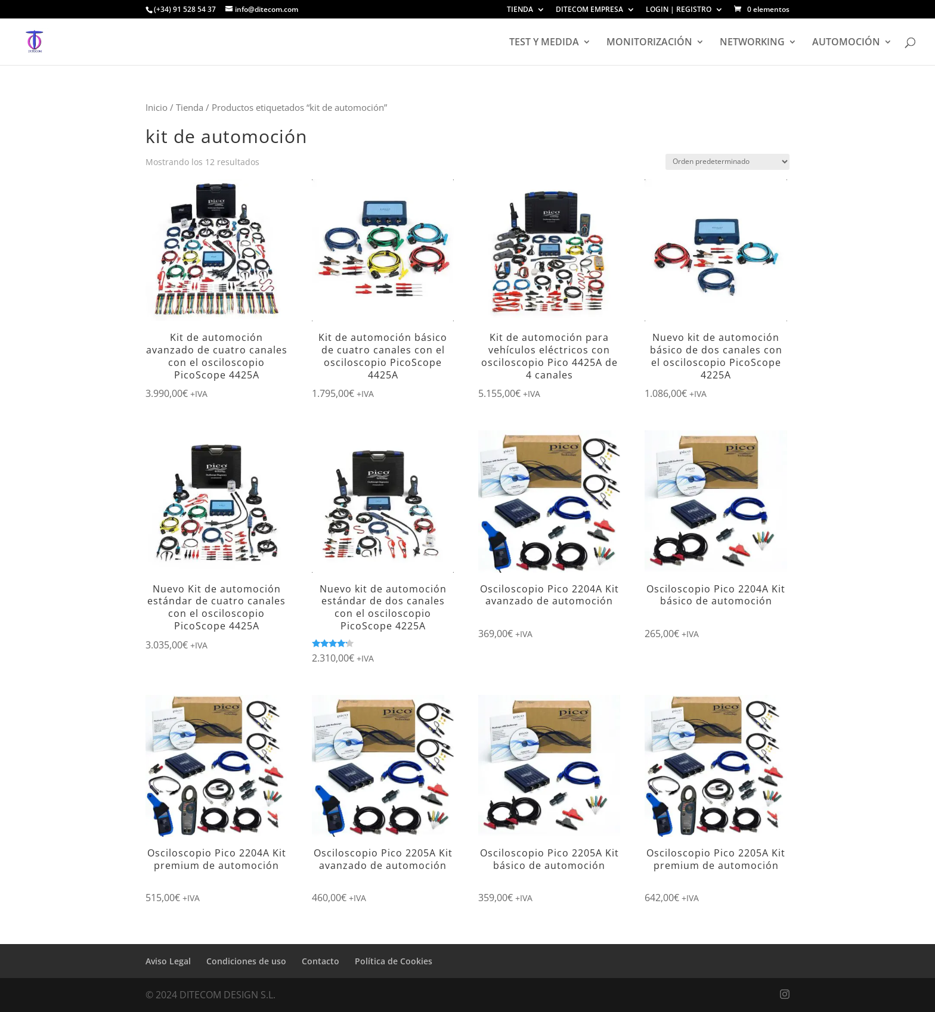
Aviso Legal (168, 961)
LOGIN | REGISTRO (678, 10)
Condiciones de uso (246, 961)
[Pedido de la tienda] (727, 162)
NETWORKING (752, 43)
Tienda (189, 107)
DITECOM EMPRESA (589, 10)
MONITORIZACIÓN (649, 43)
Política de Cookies (393, 961)
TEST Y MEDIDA (544, 43)
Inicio (156, 107)
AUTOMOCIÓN (846, 43)
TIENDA (520, 10)
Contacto (320, 961)
